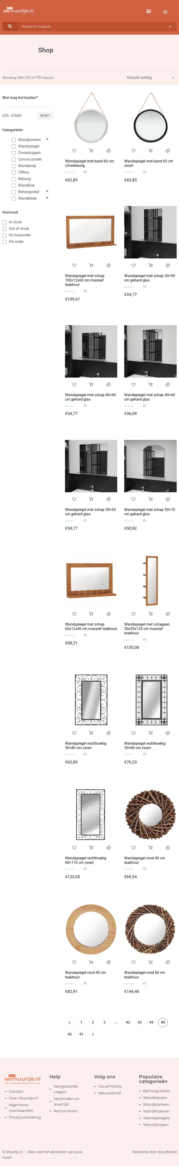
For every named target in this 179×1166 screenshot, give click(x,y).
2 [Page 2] (93, 1022)
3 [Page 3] (104, 1022)
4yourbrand (167, 1152)
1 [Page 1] (81, 1022)
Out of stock (15, 229)
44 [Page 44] (151, 1022)
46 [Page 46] (70, 1034)
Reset (45, 115)
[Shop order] (150, 77)
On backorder (16, 235)
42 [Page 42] (128, 1022)
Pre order (13, 242)
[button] (149, 11)
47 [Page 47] (81, 1034)
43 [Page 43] (140, 1022)
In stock (12, 222)
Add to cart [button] (91, 151)
